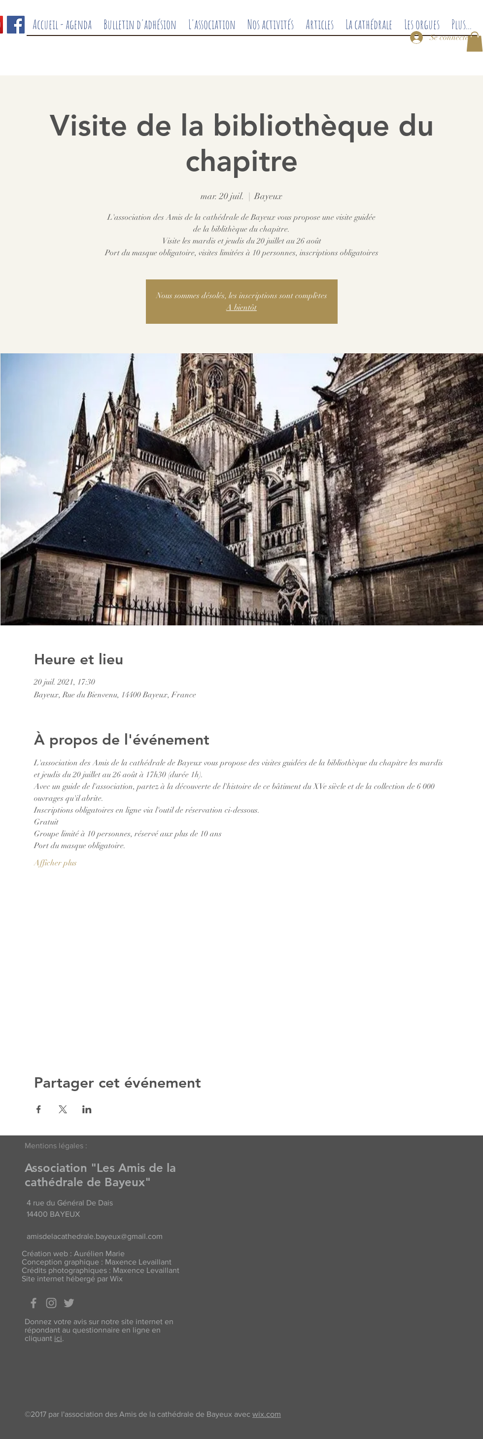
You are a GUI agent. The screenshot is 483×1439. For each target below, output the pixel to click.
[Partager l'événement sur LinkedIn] (87, 1109)
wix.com (266, 1414)
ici (58, 1338)
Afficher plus (55, 863)
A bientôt (241, 307)
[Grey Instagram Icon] (51, 1303)
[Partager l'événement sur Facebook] (38, 1109)
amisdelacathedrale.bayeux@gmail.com (95, 1236)
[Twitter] (69, 1303)
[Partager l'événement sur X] (63, 1109)
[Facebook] (16, 25)
